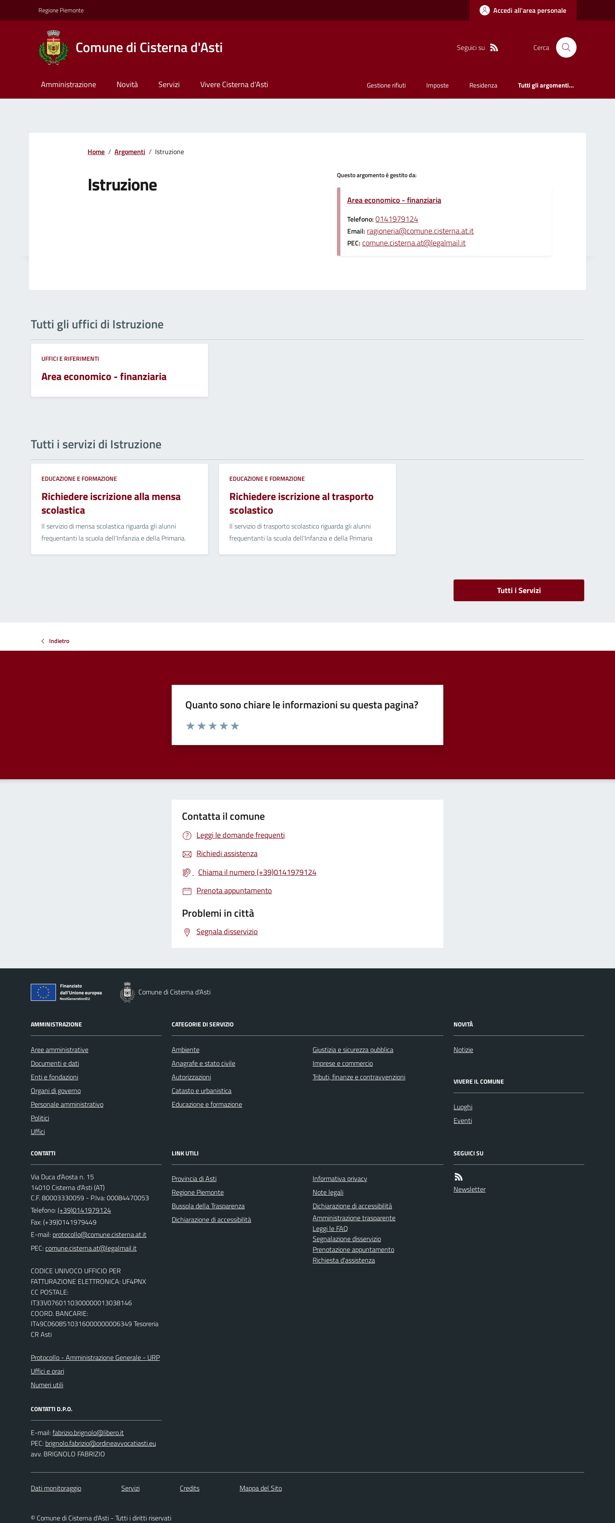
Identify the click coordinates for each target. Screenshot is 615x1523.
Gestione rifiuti (386, 85)
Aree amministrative (59, 1049)
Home (96, 151)
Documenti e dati (55, 1063)
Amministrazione (68, 84)
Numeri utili (47, 1385)
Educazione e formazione (79, 478)
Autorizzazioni (191, 1077)
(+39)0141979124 (84, 1210)
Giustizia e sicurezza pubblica (353, 1049)
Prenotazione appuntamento (353, 1249)
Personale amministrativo (67, 1104)
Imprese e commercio (343, 1063)
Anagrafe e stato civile (203, 1063)
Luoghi (463, 1107)
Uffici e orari (47, 1371)
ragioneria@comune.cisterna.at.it (420, 231)
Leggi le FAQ (330, 1228)
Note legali (328, 1192)
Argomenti (129, 151)
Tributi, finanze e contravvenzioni (359, 1077)
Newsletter (470, 1189)
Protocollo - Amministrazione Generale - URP (95, 1357)
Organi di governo (56, 1090)
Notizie (463, 1049)
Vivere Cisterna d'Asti (234, 84)
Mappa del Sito (261, 1488)
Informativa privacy (340, 1178)
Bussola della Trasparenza (208, 1206)
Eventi (463, 1120)
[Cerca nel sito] (563, 47)
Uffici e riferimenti (70, 358)
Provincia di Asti (194, 1178)
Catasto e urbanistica (201, 1090)
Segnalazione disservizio (347, 1239)
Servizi (169, 84)
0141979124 (396, 219)
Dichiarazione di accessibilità (211, 1219)
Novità (127, 84)
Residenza (483, 85)
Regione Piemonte (61, 10)
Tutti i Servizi (519, 590)
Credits (189, 1488)
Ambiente (185, 1049)
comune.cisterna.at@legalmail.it (414, 242)
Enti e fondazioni (54, 1077)
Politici (40, 1118)
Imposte (437, 85)
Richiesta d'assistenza (344, 1260)
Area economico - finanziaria (394, 200)
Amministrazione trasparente (354, 1218)
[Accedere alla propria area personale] (523, 10)
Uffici (38, 1131)
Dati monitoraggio (56, 1488)
